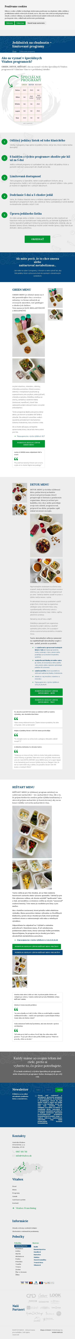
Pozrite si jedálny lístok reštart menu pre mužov (37, 952)
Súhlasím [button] (9, 23)
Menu (14, 1190)
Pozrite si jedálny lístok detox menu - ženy (46, 701)
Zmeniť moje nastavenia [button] (36, 23)
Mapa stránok (45, 1330)
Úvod (14, 51)
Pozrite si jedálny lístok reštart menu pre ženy (37, 946)
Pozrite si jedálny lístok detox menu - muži (46, 692)
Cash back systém (18, 1200)
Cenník (14, 1196)
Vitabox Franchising (26, 1208)
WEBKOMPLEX (57, 1332)
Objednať (37, 239)
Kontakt (15, 1203)
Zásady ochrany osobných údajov (24, 1228)
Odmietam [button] (20, 23)
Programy (16, 1193)
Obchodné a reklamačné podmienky (25, 1231)
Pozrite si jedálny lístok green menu (28, 444)
